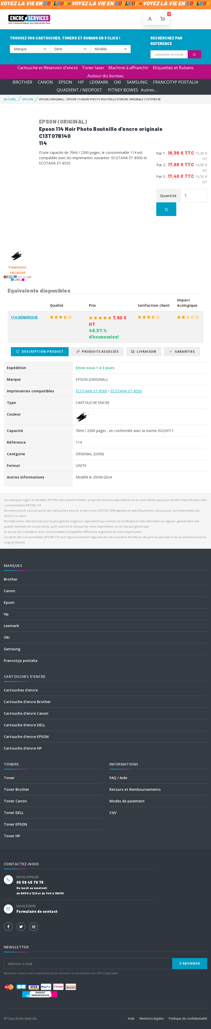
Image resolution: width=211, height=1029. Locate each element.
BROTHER (22, 82)
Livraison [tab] (143, 351)
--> (30, 49)
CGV (113, 812)
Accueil (10, 99)
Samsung (12, 649)
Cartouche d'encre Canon (26, 713)
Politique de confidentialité (188, 1018)
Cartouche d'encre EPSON (26, 736)
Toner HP (12, 835)
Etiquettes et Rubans (173, 67)
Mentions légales (152, 1018)
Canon (9, 590)
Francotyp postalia (20, 660)
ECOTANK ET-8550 (126, 391)
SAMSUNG (137, 82)
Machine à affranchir (128, 67)
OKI (117, 82)
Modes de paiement (127, 801)
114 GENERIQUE (24, 317)
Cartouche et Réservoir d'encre (47, 67)
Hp (6, 614)
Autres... (149, 90)
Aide (131, 1018)
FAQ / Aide (118, 777)
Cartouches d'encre (21, 690)
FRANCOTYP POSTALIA (175, 82)
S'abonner (189, 963)
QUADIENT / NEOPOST (79, 90)
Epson (9, 602)
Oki (7, 637)
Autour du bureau (105, 76)
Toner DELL (14, 812)
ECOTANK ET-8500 (91, 391)
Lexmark (11, 625)
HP (81, 82)
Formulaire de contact (36, 911)
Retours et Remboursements (135, 789)
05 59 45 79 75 (30, 882)
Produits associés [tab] (97, 351)
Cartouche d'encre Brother (27, 701)
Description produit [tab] (39, 351)
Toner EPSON (15, 824)
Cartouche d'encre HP (23, 748)
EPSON (65, 82)
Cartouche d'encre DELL (24, 725)
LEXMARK (98, 82)
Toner (9, 777)
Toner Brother (16, 789)
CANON (45, 82)
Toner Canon (15, 801)
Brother (10, 579)
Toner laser (93, 67)
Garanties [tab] (182, 351)
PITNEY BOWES (123, 90)
